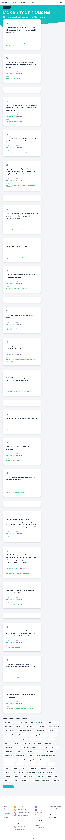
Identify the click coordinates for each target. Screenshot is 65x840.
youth (23, 678)
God (17, 569)
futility (8, 491)
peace (13, 78)
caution (8, 604)
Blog (5, 808)
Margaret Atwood (39, 731)
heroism (17, 647)
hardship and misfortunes (24, 44)
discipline (17, 708)
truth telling (9, 152)
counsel (29, 678)
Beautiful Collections (19, 829)
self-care (31, 708)
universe (15, 538)
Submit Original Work (54, 808)
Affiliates (6, 817)
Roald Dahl (7, 726)
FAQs (5, 811)
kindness (16, 152)
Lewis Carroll (40, 722)
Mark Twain (29, 722)
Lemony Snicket (53, 722)
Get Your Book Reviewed (55, 806)
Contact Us (6, 815)
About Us (6, 806)
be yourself (24, 430)
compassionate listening (28, 185)
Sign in (60, 2)
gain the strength (11, 44)
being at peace (17, 573)
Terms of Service (19, 838)
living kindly (23, 152)
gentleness (24, 708)
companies (24, 288)
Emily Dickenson (54, 726)
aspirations (26, 573)
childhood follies (16, 678)
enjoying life (9, 329)
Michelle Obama (9, 731)
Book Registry (32, 2)
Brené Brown (18, 726)
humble (20, 121)
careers (14, 121)
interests (8, 121)
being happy (16, 258)
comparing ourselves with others (15, 359)
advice (8, 678)
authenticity (16, 430)
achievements (18, 329)
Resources (37, 814)
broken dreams (17, 391)
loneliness (18, 460)
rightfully (22, 538)
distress (8, 45)
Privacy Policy (30, 838)
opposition (9, 391)
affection (8, 430)
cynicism (8, 230)
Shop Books (23, 2)
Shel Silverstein (8, 735)
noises (8, 78)
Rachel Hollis (53, 731)
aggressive (9, 288)
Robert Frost (30, 726)
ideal (12, 647)
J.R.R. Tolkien (8, 722)
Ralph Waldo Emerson (24, 731)
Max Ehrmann (10, 39)
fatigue (8, 460)
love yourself (9, 708)
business (19, 604)
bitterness (14, 491)
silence (18, 78)
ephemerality (20, 230)
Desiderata (19, 39)
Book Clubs (14, 2)
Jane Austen (42, 726)
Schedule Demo (39, 812)
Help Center (7, 813)
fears (13, 460)
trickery (14, 604)
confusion (9, 573)
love (13, 230)
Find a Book (38, 823)
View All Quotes (8, 786)
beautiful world (28, 391)
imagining (14, 45)
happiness (9, 258)
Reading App (38, 825)
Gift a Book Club (18, 817)
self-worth (10, 361)
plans (25, 329)
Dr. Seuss (19, 722)
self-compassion (31, 359)
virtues (8, 647)
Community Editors (39, 827)
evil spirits (16, 288)
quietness (16, 185)
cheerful (24, 258)
